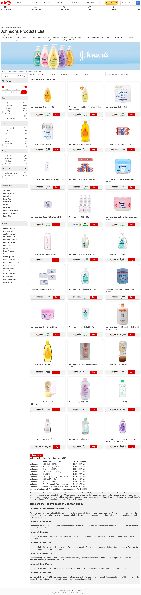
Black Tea (6, 207)
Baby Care (8, 105)
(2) (26, 143)
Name (86, 74)
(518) (25, 105)
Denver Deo (7, 248)
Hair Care (8, 113)
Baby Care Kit (9, 128)
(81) (25, 113)
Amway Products (9, 228)
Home (2, 27)
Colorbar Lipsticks (9, 242)
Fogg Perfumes (8, 268)
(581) (25, 103)
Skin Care (8, 108)
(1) (26, 146)
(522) (25, 175)
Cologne (7, 130)
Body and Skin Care (10, 213)
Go (24, 92)
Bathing (7, 111)
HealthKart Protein (9, 279)
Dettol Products (8, 251)
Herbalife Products (9, 282)
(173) (25, 110)
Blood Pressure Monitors (11, 210)
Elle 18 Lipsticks (8, 257)
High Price (64, 74)
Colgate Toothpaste (10, 240)
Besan (5, 205)
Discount (52, 74)
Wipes (7, 141)
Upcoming (8, 178)
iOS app (79, 590)
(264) (25, 108)
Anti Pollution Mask (10, 193)
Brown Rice (7, 216)
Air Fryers (6, 190)
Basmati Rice (7, 202)
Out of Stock (9, 176)
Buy (56, 114)
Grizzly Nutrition (8, 276)
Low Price (76, 74)
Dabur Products (8, 245)
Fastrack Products (9, 265)
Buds (6, 146)
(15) (25, 161)
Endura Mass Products (11, 262)
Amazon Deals (111, 3)
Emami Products (9, 259)
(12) (25, 133)
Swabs (7, 138)
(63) (25, 116)
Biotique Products (9, 237)
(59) (25, 173)
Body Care (8, 136)
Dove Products (8, 254)
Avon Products (8, 231)
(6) (26, 138)
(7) (26, 136)
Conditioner (8, 144)
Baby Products (10, 118)
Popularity (41, 74)
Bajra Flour (7, 196)
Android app (70, 590)
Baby (6, 103)
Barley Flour (7, 199)
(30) (25, 156)
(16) (25, 128)
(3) (26, 141)
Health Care (9, 158)
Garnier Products (9, 271)
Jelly (6, 133)
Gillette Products (9, 274)
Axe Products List (9, 234)
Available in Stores (11, 173)
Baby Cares (8, 116)
